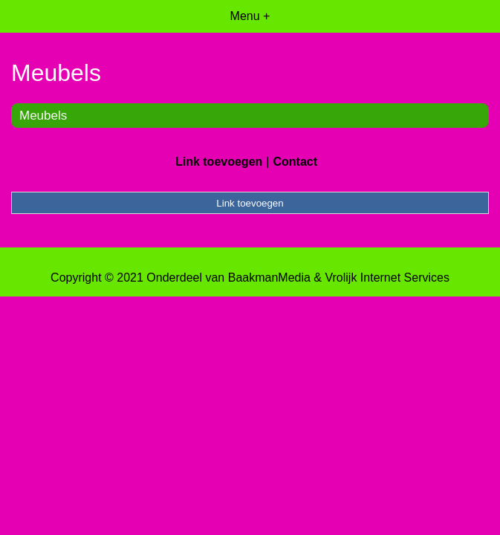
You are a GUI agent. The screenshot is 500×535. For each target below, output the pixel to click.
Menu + (250, 16)
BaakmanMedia (269, 277)
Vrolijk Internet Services (387, 277)
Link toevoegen (218, 161)
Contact (295, 161)
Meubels (43, 115)
